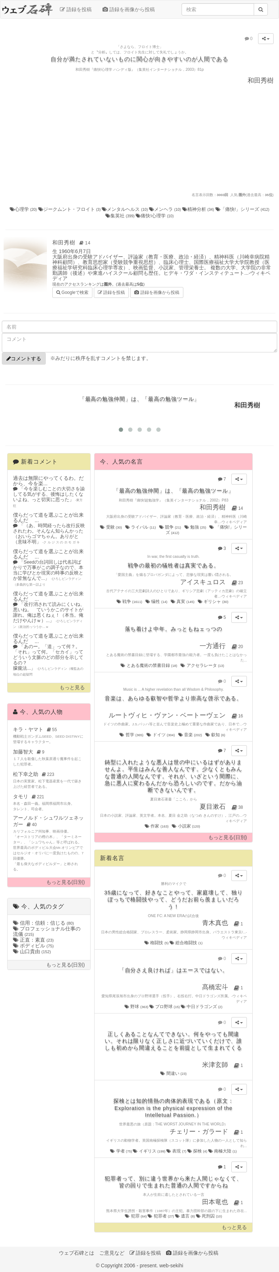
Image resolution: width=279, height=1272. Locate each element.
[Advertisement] (139, 137)
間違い (173, 1073)
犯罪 (136, 1216)
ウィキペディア (234, 522)
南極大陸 (222, 1151)
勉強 (195, 527)
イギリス (149, 1151)
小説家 (186, 826)
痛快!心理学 (155, 215)
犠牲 (156, 601)
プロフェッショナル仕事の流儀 (46, 931)
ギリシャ (213, 601)
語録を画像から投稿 (129, 9)
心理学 (24, 209)
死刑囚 (209, 1216)
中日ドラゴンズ (201, 1006)
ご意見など (112, 1253)
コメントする (23, 358)
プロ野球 (165, 1006)
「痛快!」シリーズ (242, 209)
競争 (170, 527)
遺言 (185, 1216)
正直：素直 (33, 940)
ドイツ (161, 734)
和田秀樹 (72, 242)
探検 (197, 1151)
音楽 (190, 734)
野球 (137, 1006)
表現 (176, 1151)
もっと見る (72, 687)
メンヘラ (165, 209)
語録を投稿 (76, 9)
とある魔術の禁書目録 (149, 665)
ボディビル (33, 945)
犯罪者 (161, 1216)
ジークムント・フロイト (70, 209)
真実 (183, 601)
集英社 (120, 215)
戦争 (130, 601)
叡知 (215, 734)
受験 (111, 527)
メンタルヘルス (125, 209)
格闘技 (157, 942)
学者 (121, 1151)
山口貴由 (32, 951)
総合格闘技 (186, 942)
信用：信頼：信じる (43, 923)
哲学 (131, 734)
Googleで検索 (72, 292)
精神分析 (198, 209)
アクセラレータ (202, 665)
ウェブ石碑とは (76, 1253)
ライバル (141, 527)
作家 (157, 826)
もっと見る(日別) (65, 882)
